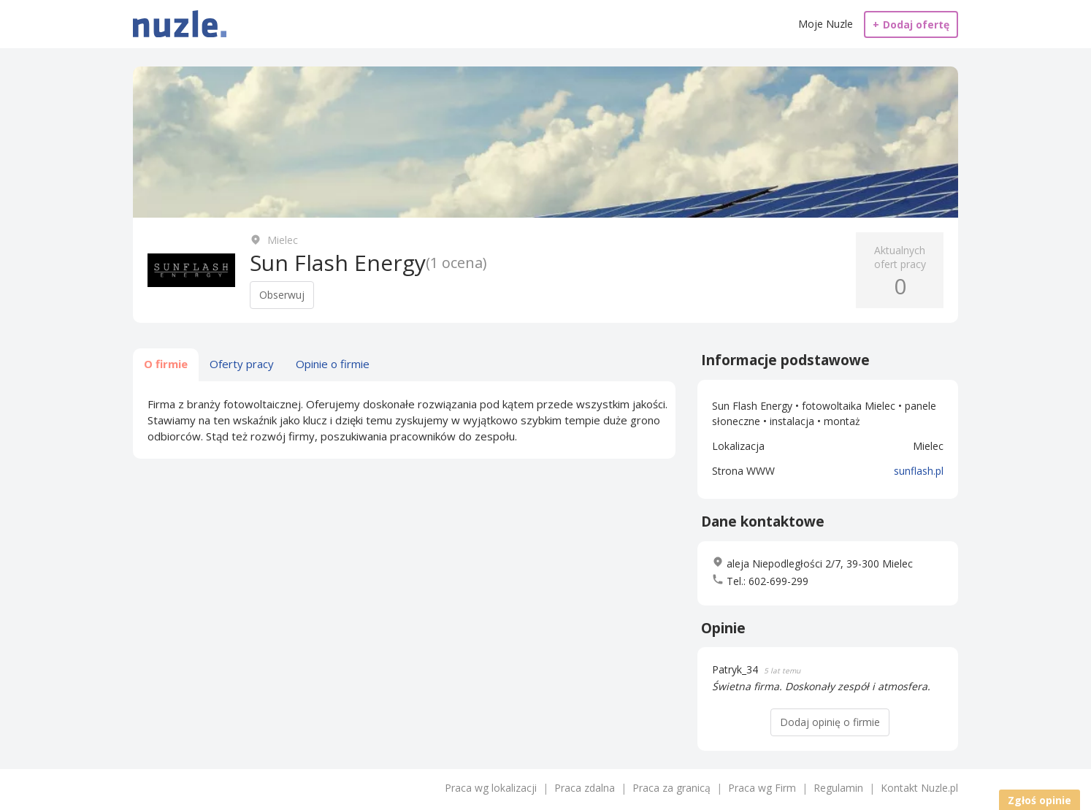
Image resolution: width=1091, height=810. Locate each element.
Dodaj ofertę (911, 24)
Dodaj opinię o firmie (830, 722)
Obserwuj (282, 295)
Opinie (333, 363)
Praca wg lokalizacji (491, 788)
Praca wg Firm (762, 788)
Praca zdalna (584, 788)
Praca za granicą (671, 788)
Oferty (242, 363)
